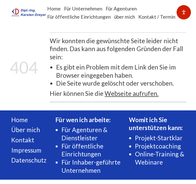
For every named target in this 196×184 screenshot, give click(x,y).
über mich (124, 17)
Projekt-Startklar (158, 138)
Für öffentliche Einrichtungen (79, 17)
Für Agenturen (121, 9)
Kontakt (22, 140)
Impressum (26, 150)
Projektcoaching (158, 146)
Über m (21, 129)
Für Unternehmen (83, 9)
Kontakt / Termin (156, 17)
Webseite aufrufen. (131, 93)
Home (54, 9)
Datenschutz (28, 160)
